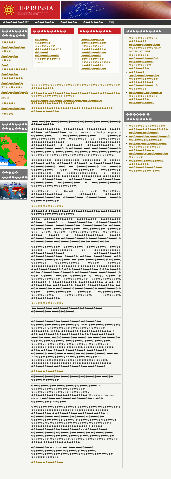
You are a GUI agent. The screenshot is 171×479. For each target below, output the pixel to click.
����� (7, 113)
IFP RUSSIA (37, 8)
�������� (44, 22)
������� (68, 22)
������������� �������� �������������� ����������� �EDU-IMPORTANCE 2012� (145, 44)
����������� (14, 92)
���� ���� (93, 22)
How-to (5, 97)
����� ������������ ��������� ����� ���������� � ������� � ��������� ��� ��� (148, 150)
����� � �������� (47, 206)
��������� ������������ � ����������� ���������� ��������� (143, 62)
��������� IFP (16, 22)
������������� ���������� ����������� (95, 65)
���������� (13, 108)
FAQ (111, 22)
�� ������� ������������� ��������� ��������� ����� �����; (66, 102)
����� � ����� (48, 58)
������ (8, 42)
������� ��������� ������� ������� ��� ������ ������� (148, 129)
